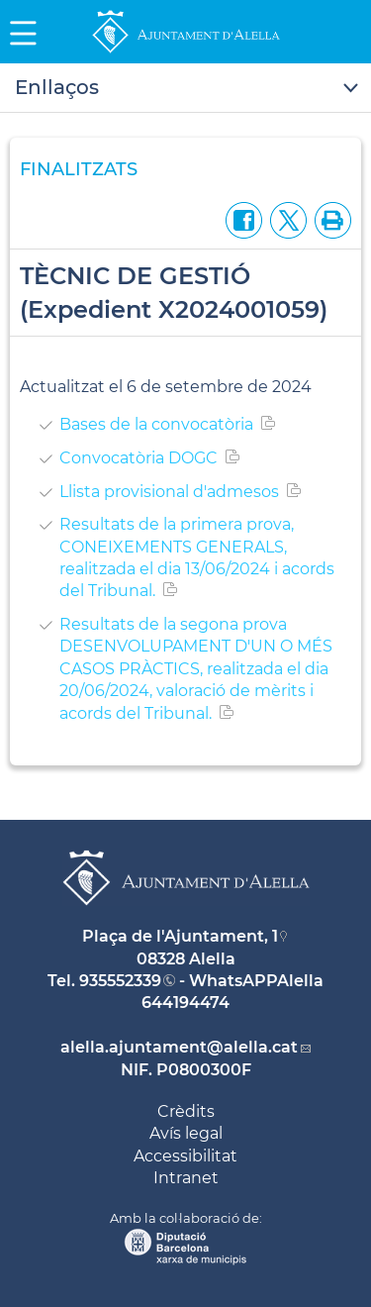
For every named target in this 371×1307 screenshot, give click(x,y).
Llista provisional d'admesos (169, 491)
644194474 (185, 1002)
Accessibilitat (185, 1156)
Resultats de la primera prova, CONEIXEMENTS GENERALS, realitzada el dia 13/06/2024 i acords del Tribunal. (196, 557)
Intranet (186, 1177)
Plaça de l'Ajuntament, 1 (180, 936)
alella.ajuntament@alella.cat (179, 1047)
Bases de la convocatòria (156, 424)
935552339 (120, 980)
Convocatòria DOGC (138, 458)
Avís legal (186, 1133)
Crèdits (186, 1111)
